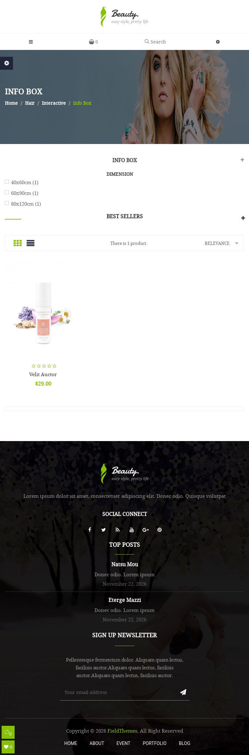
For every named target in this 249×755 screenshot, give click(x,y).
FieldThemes (122, 730)
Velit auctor (43, 374)
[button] (218, 42)
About (97, 743)
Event (124, 743)
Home (70, 743)
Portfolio (155, 743)
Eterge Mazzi (124, 600)
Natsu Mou (124, 564)
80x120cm (26, 204)
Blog (184, 743)
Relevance (223, 242)
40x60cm (24, 182)
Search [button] (155, 42)
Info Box (124, 160)
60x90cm (24, 193)
